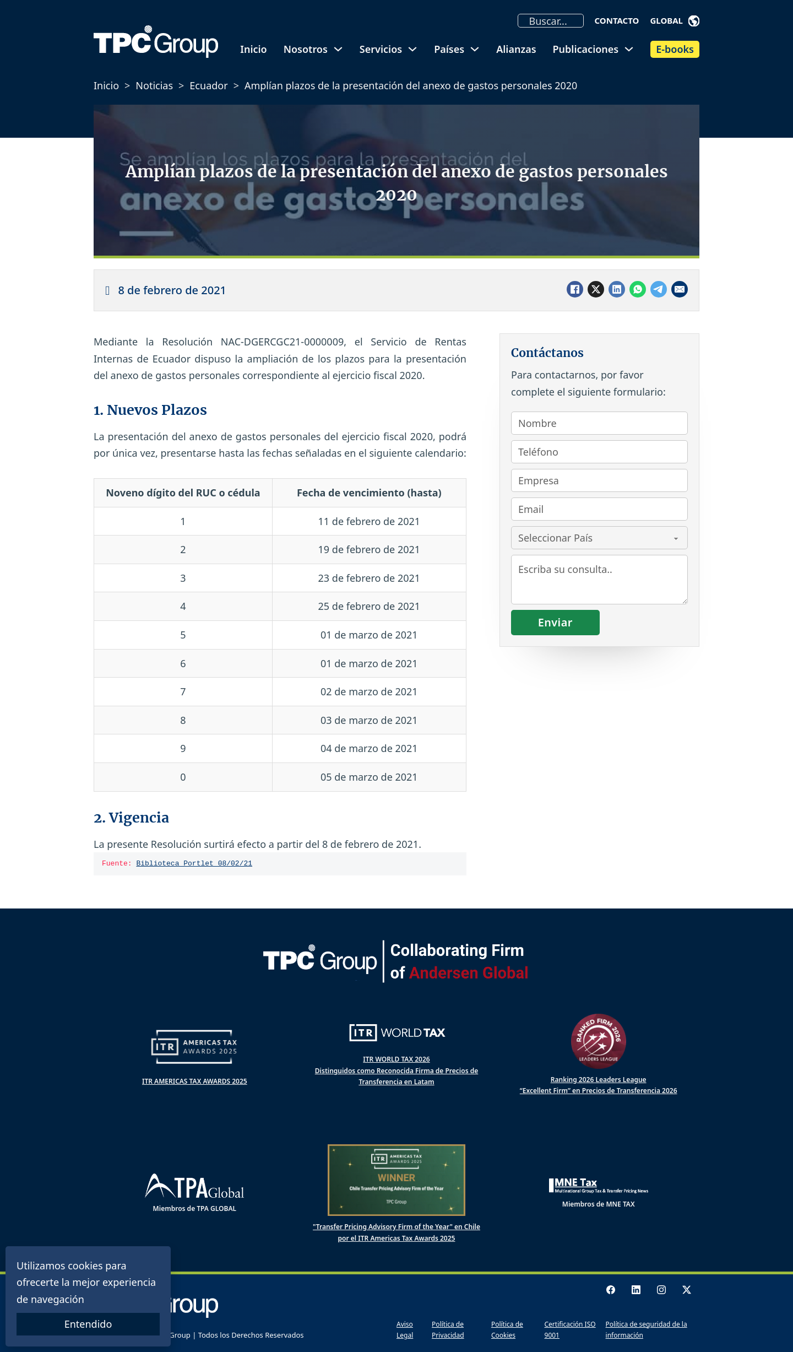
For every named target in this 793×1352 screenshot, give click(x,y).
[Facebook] (575, 289)
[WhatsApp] (637, 289)
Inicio (253, 49)
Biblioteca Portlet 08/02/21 (194, 864)
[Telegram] (658, 289)
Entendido (88, 1324)
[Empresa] (599, 480)
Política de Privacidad (448, 1329)
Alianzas (516, 49)
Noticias (154, 85)
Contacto (617, 20)
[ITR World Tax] (396, 1033)
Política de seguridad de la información (646, 1329)
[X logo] (686, 1289)
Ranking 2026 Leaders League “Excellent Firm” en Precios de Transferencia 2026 (598, 1085)
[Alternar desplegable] (693, 20)
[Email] (679, 289)
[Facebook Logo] (610, 1289)
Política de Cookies (507, 1329)
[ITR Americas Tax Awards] (194, 1046)
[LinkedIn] (617, 289)
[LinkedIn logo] (636, 1289)
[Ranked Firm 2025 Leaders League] (598, 1041)
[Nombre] (599, 423)
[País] (599, 537)
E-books (675, 49)
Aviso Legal (405, 1329)
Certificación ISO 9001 (570, 1329)
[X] (596, 289)
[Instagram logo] (661, 1289)
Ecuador (208, 85)
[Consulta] (599, 579)
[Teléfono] (599, 451)
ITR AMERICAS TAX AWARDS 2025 (194, 1081)
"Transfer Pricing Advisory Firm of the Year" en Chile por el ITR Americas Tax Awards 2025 (396, 1232)
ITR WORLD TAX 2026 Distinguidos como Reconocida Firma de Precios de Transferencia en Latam (396, 1070)
